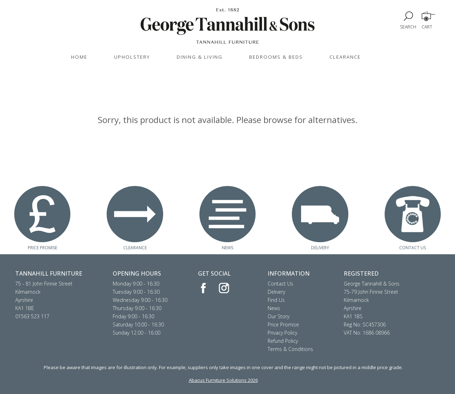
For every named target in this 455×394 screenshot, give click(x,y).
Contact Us (280, 283)
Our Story (278, 316)
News (274, 308)
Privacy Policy (282, 332)
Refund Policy (283, 340)
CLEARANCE (345, 57)
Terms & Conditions (290, 349)
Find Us (276, 300)
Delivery (276, 291)
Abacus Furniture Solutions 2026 (223, 380)
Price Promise (283, 324)
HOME (79, 57)
